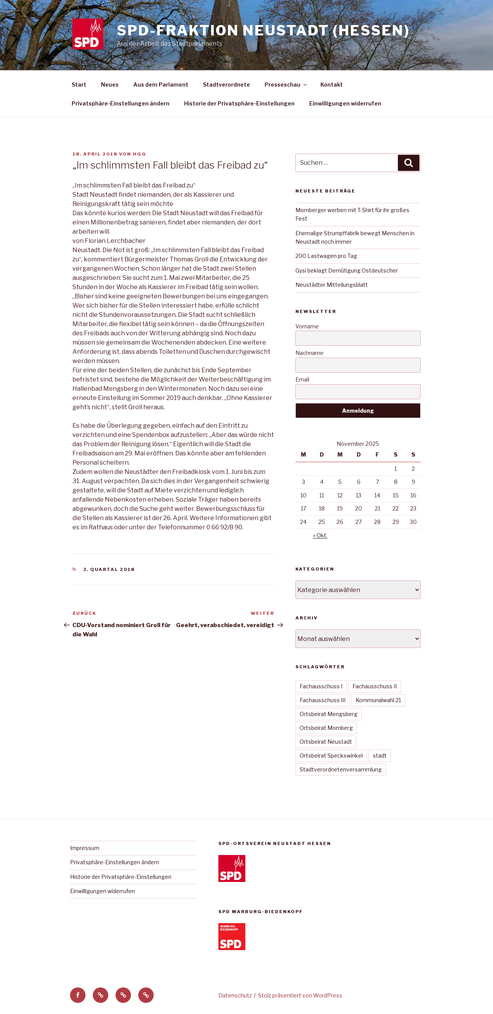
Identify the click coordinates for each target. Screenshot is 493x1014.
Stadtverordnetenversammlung (341, 769)
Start (79, 84)
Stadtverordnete (226, 84)
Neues (110, 84)
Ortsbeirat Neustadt (326, 741)
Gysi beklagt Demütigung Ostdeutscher (346, 270)
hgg (139, 154)
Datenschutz (235, 995)
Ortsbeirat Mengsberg (328, 714)
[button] (100, 995)
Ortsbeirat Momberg (326, 728)
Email (302, 379)
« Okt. (320, 535)
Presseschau (286, 84)
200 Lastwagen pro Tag (326, 256)
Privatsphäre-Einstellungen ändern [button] (120, 103)
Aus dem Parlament (160, 84)
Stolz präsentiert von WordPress (300, 995)
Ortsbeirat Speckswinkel (331, 755)
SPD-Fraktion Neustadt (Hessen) (263, 30)
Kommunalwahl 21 (378, 700)
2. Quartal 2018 (109, 569)
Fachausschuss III (322, 700)
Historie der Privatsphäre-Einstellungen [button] (239, 103)
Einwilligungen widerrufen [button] (345, 103)
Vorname (307, 326)
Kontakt (331, 84)
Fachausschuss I (321, 686)
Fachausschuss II (374, 686)
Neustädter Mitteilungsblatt (331, 284)
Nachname (309, 353)
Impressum (84, 848)
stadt (380, 755)
